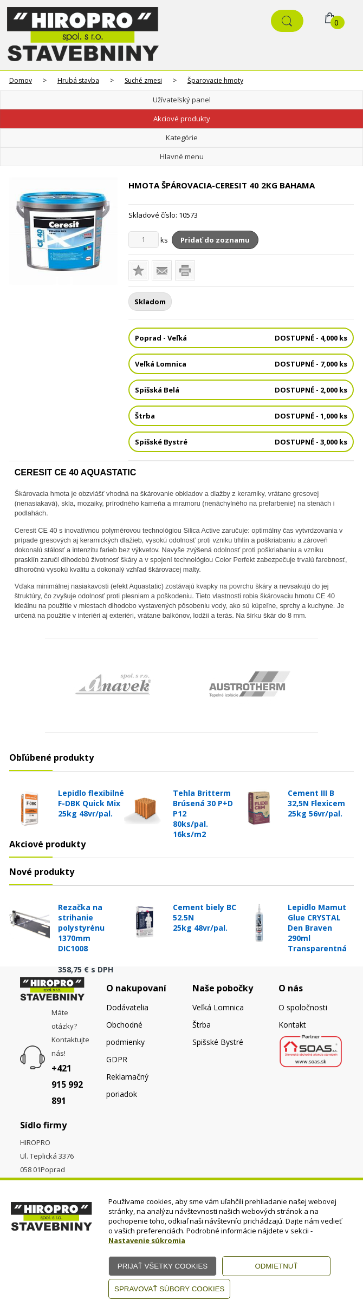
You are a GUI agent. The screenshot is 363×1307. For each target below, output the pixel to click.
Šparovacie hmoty (215, 80)
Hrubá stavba (78, 80)
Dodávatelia (127, 1007)
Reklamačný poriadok (127, 1085)
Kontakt (292, 1025)
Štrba (201, 1025)
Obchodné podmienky (125, 1033)
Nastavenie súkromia (146, 1240)
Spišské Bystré (217, 1042)
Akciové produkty (181, 118)
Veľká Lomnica (218, 1007)
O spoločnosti (302, 1007)
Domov (20, 80)
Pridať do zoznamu (215, 240)
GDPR (116, 1059)
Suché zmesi (143, 80)
